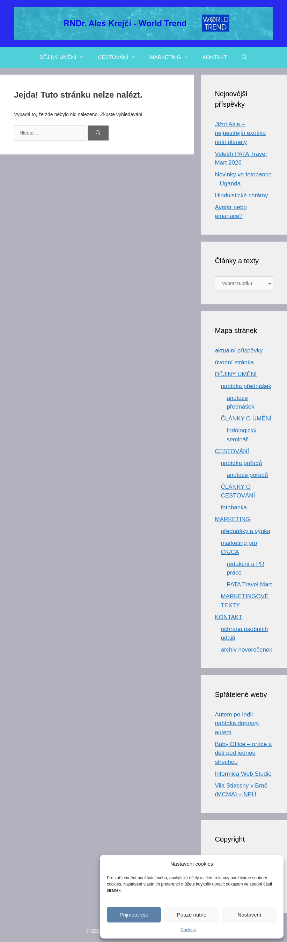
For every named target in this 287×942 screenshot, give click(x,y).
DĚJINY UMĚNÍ (65, 57)
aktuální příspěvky (239, 350)
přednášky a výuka (245, 531)
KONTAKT (215, 57)
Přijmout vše (133, 915)
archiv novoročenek (246, 649)
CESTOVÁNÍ (120, 57)
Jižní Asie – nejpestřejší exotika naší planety (240, 133)
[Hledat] (98, 133)
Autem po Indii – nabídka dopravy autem (237, 723)
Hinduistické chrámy (241, 195)
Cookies (188, 929)
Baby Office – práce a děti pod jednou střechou (243, 753)
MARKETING (173, 57)
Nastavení (250, 915)
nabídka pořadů (241, 463)
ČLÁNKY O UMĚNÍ (246, 418)
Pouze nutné (191, 915)
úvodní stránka (234, 362)
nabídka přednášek (246, 386)
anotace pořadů (247, 475)
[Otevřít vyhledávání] (244, 57)
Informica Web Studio (243, 773)
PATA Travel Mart (249, 584)
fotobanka (234, 507)
